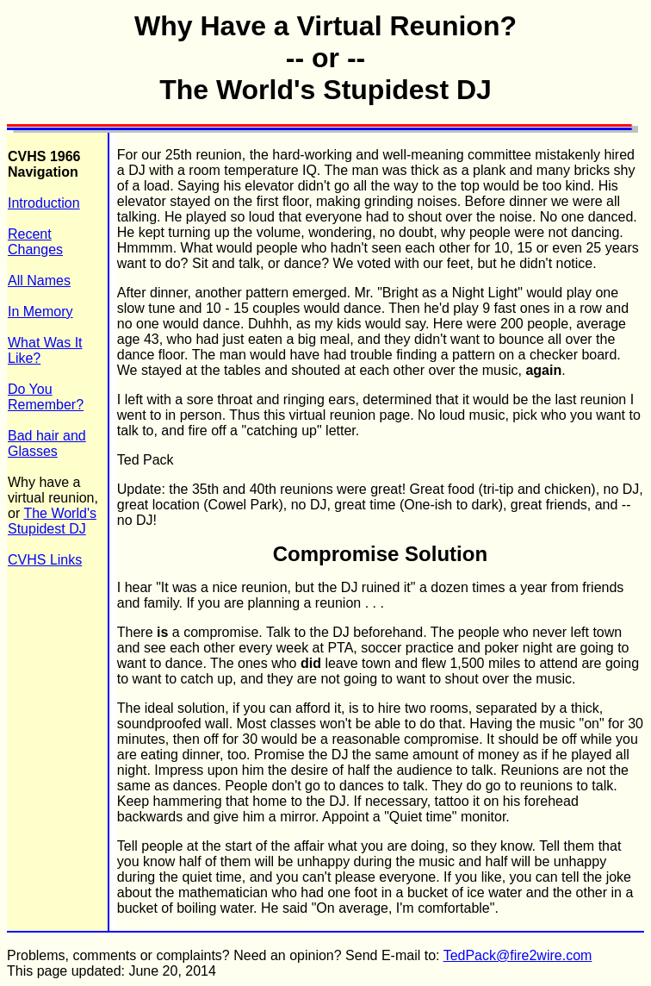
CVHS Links (45, 559)
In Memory (40, 311)
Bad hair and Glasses (47, 443)
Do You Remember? (46, 397)
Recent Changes (35, 242)
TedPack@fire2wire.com (517, 955)
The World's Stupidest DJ (52, 521)
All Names (39, 280)
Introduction (44, 203)
